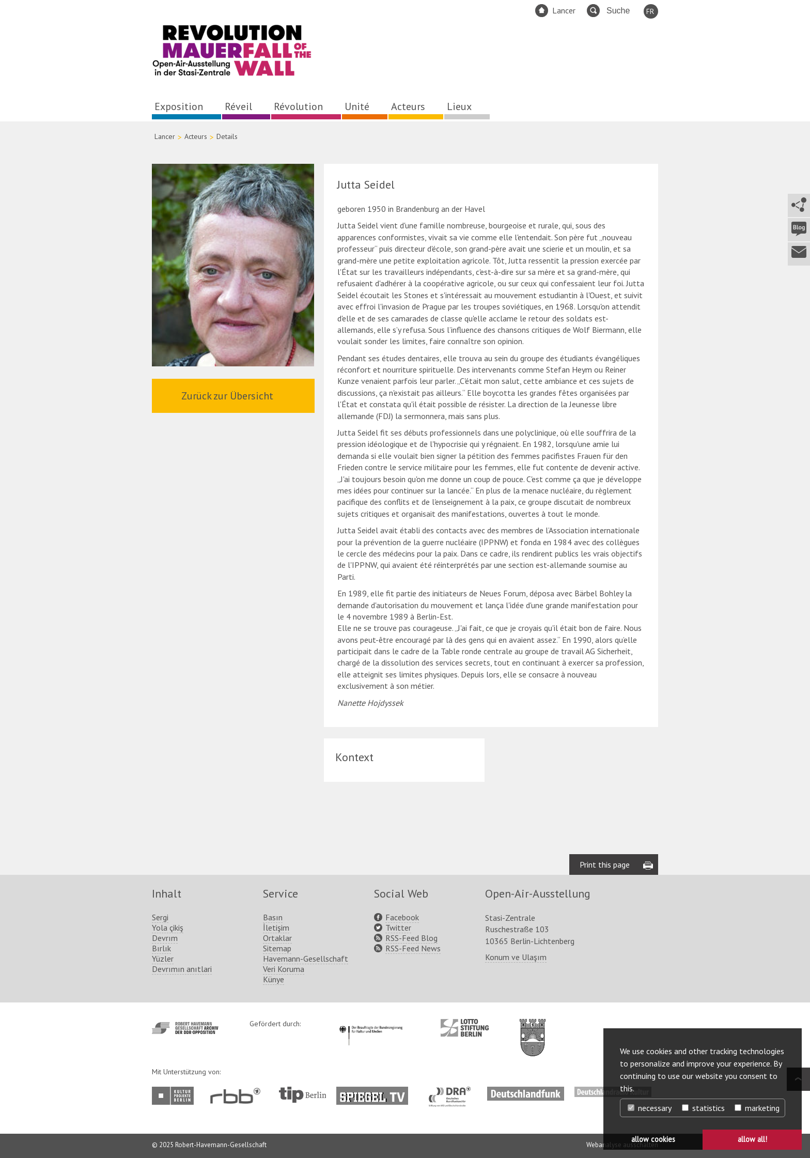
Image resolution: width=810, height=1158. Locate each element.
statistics (703, 1108)
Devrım (165, 938)
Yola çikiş (167, 927)
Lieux (459, 106)
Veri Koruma (283, 969)
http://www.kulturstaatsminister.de (371, 1024)
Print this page (605, 864)
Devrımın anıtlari (182, 969)
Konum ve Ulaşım (516, 957)
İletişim (276, 927)
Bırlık (161, 948)
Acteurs (408, 106)
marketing (757, 1108)
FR (650, 11)
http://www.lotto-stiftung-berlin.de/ (465, 1028)
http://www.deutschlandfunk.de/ (525, 1092)
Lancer (563, 10)
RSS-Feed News (413, 948)
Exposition (178, 106)
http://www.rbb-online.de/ (238, 1096)
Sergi (160, 917)
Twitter (398, 927)
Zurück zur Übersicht (227, 396)
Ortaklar (277, 938)
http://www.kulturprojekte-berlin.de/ (175, 1096)
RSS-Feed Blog (411, 938)
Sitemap (277, 948)
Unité (357, 106)
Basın (273, 917)
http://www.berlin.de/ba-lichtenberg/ (533, 1029)
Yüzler (163, 958)
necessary (650, 1108)
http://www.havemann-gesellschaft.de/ (185, 1028)
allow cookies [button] (653, 1139)
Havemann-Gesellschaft (305, 958)
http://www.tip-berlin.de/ (302, 1095)
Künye (273, 979)
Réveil (238, 106)
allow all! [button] (752, 1139)
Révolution (298, 106)
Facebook (402, 917)
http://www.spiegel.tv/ (376, 1092)
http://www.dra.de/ (453, 1092)
